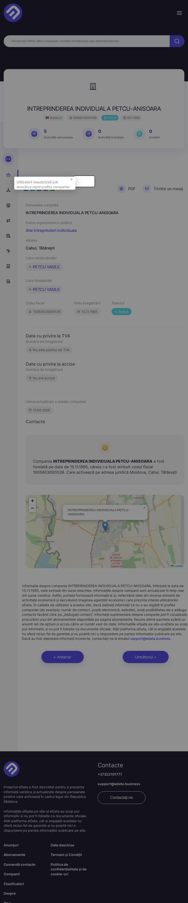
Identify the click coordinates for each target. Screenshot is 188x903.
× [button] (109, 185)
